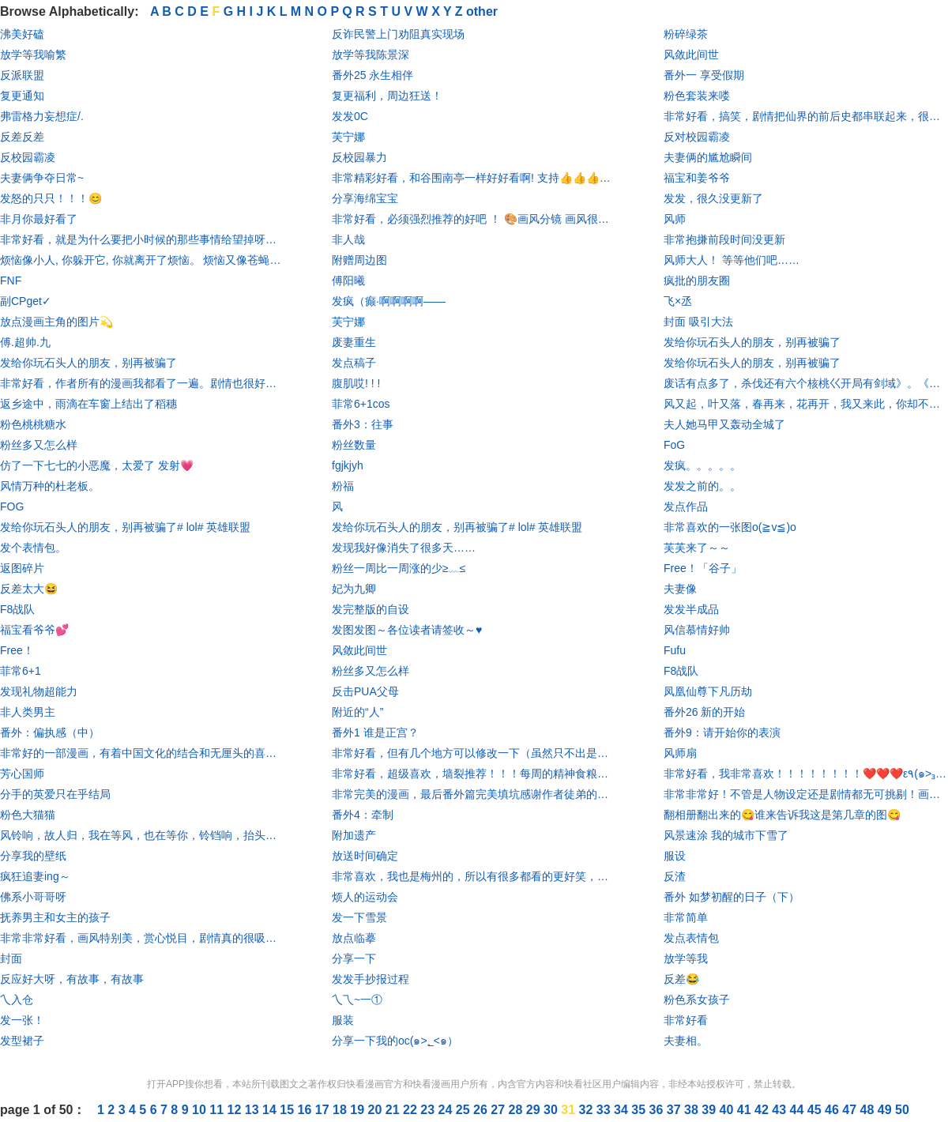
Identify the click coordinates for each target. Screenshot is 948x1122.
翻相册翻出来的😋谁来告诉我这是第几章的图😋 (782, 814)
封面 (11, 958)
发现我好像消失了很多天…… (404, 547)
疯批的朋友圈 (697, 280)
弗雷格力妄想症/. (42, 116)
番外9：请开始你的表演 (722, 732)
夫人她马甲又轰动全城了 (724, 424)
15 (288, 1109)
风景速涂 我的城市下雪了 (726, 835)
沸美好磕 (22, 34)
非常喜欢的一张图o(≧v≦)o (730, 527)
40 (728, 1109)
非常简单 (686, 917)
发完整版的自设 (370, 609)
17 (324, 1109)
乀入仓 (16, 999)
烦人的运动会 (365, 896)
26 (482, 1109)
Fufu (675, 650)
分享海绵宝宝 (365, 198)
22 (411, 1109)
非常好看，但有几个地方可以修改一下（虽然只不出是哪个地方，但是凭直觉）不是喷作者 (474, 753)
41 (745, 1109)
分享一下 (354, 958)
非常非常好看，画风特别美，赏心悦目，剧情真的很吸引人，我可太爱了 (142, 938)
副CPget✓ (25, 301)
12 (236, 1109)
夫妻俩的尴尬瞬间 (708, 157)
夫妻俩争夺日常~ (42, 177)
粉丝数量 (354, 445)
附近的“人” (357, 712)
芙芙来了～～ (697, 547)
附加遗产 (354, 835)
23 (429, 1109)
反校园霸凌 (27, 157)
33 (605, 1109)
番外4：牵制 (362, 814)
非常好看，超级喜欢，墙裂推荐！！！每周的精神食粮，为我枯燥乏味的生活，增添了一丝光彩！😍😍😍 (474, 773)
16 (306, 1109)
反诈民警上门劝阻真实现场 (398, 34)
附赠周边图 (359, 260)
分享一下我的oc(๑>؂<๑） (395, 1040)
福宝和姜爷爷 (697, 177)
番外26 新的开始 (704, 712)
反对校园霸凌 (697, 136)
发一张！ (22, 1020)
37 (675, 1109)
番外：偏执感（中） (50, 732)
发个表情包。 (33, 547)
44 (798, 1109)
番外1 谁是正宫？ (375, 732)
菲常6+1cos (361, 403)
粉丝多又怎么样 (38, 445)
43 (780, 1109)
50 (902, 1109)
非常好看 (686, 1020)
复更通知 (22, 95)
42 (763, 1109)
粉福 (343, 486)
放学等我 (686, 958)
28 (517, 1109)
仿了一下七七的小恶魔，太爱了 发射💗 (97, 465)
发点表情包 (691, 938)
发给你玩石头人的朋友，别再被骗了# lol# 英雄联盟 (125, 527)
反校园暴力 (359, 157)
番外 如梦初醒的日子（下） (731, 896)
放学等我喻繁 (33, 54)
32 (587, 1109)
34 (622, 1109)
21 (394, 1109)
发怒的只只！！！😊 (51, 198)
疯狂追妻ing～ (35, 876)
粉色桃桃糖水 (33, 424)
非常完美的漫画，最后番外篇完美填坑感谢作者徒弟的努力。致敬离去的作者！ (474, 794)
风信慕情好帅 (697, 629)
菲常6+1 (20, 671)
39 (710, 1109)
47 (851, 1109)
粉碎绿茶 (686, 34)
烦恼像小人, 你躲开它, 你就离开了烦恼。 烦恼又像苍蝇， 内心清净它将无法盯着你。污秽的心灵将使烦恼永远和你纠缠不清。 (142, 260)
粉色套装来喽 (697, 95)
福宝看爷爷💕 (34, 629)
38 (693, 1109)
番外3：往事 (362, 424)
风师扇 (680, 753)
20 (377, 1109)
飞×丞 (678, 301)
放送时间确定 (365, 855)
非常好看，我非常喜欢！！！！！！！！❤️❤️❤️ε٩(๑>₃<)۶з (806, 773)
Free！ (17, 650)
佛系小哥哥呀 (33, 896)
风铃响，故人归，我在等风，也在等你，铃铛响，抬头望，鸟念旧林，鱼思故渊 (142, 835)
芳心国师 (22, 773)
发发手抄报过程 (370, 979)
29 (535, 1109)
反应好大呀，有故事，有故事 (72, 979)
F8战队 (17, 609)
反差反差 (22, 136)
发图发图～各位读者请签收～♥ (407, 629)
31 (569, 1109)
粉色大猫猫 (27, 814)
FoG (674, 445)
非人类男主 (27, 712)
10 (200, 1109)
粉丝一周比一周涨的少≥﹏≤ (398, 568)
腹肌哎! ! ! (356, 383)
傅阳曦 (348, 280)
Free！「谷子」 (703, 568)
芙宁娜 (348, 136)
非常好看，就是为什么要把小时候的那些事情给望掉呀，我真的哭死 (142, 239)
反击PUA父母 (365, 691)
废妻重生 (354, 342)
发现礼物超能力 (38, 691)
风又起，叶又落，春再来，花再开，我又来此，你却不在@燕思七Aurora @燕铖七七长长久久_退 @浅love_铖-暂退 (806, 403)
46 (833, 1109)
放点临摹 (354, 938)
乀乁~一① (357, 999)
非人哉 (348, 239)
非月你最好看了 (38, 219)
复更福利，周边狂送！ (387, 95)
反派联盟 (22, 75)
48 (869, 1109)
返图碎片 (22, 568)
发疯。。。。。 (702, 465)
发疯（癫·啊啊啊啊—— (389, 301)
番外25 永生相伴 (372, 75)
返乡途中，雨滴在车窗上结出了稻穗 (88, 403)
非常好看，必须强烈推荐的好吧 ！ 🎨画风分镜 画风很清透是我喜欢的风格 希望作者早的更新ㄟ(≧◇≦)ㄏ (474, 219)
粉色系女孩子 (697, 999)
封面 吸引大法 (698, 321)
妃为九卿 (354, 588)
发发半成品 (691, 609)
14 (271, 1109)
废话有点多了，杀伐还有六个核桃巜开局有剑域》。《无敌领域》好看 (806, 383)
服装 (343, 1020)
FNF (10, 280)
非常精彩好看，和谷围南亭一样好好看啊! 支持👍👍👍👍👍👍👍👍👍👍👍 (474, 177)
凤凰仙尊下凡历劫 (708, 691)
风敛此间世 (359, 650)
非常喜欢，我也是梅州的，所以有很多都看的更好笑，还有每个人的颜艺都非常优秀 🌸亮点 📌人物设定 (474, 876)
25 (464, 1109)
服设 (675, 855)
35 (640, 1109)
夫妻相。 (686, 1040)
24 (447, 1109)
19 (358, 1109)
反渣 (675, 876)
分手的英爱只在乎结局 (55, 794)
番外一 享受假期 (704, 75)
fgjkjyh (347, 465)
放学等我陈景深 (370, 54)
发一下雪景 (359, 917)
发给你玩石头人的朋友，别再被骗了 (88, 362)
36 (658, 1109)
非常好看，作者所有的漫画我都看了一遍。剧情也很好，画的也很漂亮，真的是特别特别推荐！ (142, 383)
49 (886, 1109)
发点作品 (686, 506)
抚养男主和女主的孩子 (55, 917)
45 (816, 1109)
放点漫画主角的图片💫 (56, 321)
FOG (12, 506)
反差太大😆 (29, 588)
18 (341, 1109)
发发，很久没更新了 (713, 198)
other (482, 11)
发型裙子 (22, 1040)
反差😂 (681, 979)
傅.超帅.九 (25, 342)
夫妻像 (680, 588)
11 (218, 1109)
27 (499, 1109)
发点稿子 (354, 362)
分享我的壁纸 (33, 855)
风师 (675, 219)
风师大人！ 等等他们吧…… (731, 260)
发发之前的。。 (702, 486)
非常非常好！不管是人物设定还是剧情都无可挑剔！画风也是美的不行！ (806, 794)
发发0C (350, 116)
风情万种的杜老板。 (50, 486)
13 (253, 1109)
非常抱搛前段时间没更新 (724, 239)
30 (552, 1109)
